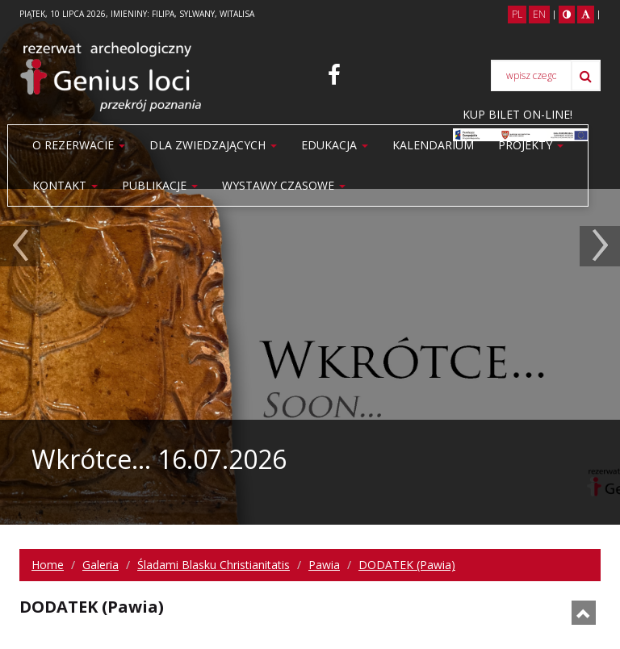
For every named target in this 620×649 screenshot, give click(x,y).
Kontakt (65, 185)
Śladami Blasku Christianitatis (213, 564)
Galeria (100, 564)
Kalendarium (433, 145)
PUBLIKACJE (160, 185)
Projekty (530, 145)
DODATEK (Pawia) (406, 564)
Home (47, 564)
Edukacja (334, 145)
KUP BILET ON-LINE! (517, 114)
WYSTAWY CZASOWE (284, 185)
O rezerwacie (78, 145)
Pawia (324, 564)
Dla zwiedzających (213, 145)
